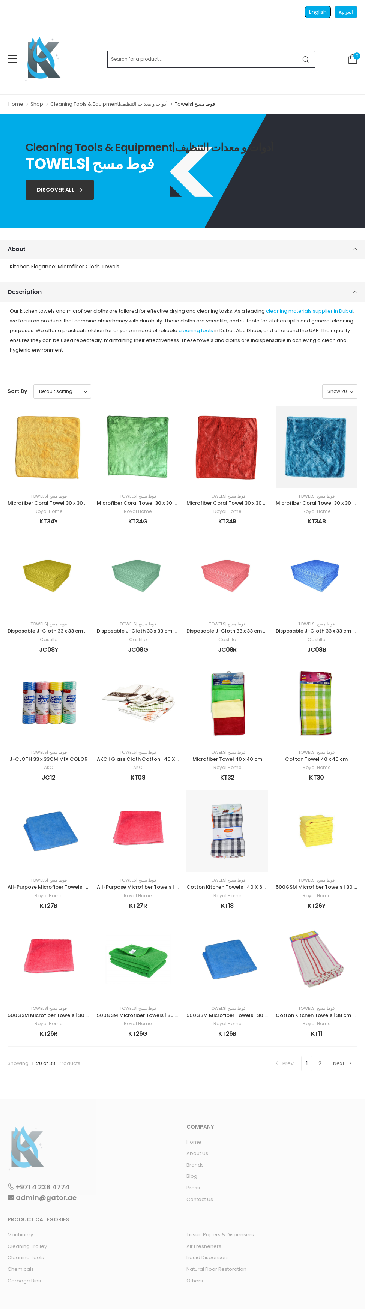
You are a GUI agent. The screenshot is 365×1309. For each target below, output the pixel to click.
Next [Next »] (342, 1063)
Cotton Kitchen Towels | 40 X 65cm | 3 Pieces (241, 887)
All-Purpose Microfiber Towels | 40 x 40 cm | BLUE (68, 887)
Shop (36, 104)
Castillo (48, 639)
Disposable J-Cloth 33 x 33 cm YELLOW (55, 630)
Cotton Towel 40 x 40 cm (316, 759)
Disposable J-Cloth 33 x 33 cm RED (229, 630)
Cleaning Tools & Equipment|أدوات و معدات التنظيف (109, 104)
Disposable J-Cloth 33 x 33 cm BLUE (319, 630)
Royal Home (48, 511)
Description (25, 292)
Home (15, 104)
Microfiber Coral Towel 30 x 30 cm (50, 503)
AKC (48, 767)
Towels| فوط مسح (48, 496)
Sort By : (19, 391)
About (17, 249)
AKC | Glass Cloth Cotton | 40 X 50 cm (144, 759)
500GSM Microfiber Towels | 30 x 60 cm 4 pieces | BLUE (253, 1015)
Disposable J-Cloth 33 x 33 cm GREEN (143, 630)
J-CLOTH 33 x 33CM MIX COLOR (48, 759)
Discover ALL (55, 189)
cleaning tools (196, 330)
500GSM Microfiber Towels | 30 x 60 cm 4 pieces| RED (73, 1015)
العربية (346, 12)
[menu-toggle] (12, 59)
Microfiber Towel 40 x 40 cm (227, 759)
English (318, 12)
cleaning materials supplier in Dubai (309, 311)
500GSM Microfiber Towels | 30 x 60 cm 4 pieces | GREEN (166, 1015)
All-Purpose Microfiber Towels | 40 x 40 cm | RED (156, 887)
